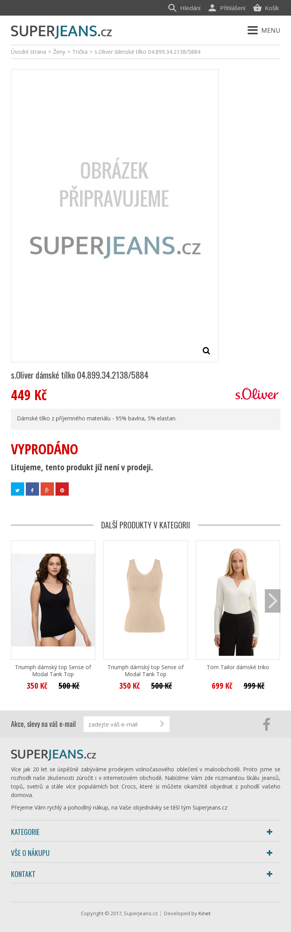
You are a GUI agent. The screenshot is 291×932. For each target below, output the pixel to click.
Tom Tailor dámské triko (238, 667)
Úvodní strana (28, 51)
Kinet (204, 913)
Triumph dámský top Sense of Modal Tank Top (53, 671)
